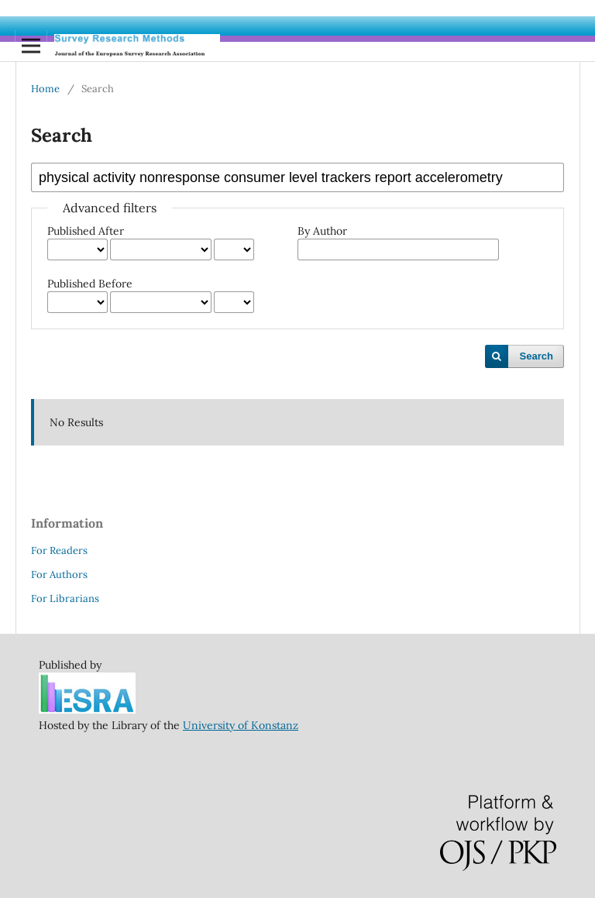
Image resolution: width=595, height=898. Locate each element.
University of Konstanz (240, 725)
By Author (322, 231)
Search (536, 356)
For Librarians (65, 598)
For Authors (59, 574)
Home (45, 88)
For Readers (59, 550)
